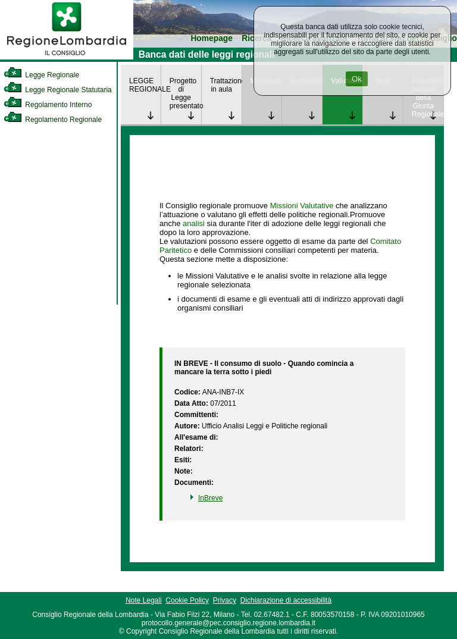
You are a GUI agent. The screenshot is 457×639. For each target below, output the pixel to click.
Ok (357, 78)
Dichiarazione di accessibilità (285, 600)
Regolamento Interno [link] (48, 105)
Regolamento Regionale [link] (53, 119)
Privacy (224, 600)
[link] (66, 57)
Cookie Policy (187, 600)
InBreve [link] (210, 498)
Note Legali (144, 600)
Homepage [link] (211, 38)
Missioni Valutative (302, 205)
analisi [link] (194, 223)
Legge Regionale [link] (41, 75)
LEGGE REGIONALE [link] (145, 85)
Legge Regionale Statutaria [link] (58, 90)
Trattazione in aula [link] (226, 85)
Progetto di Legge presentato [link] (185, 93)
